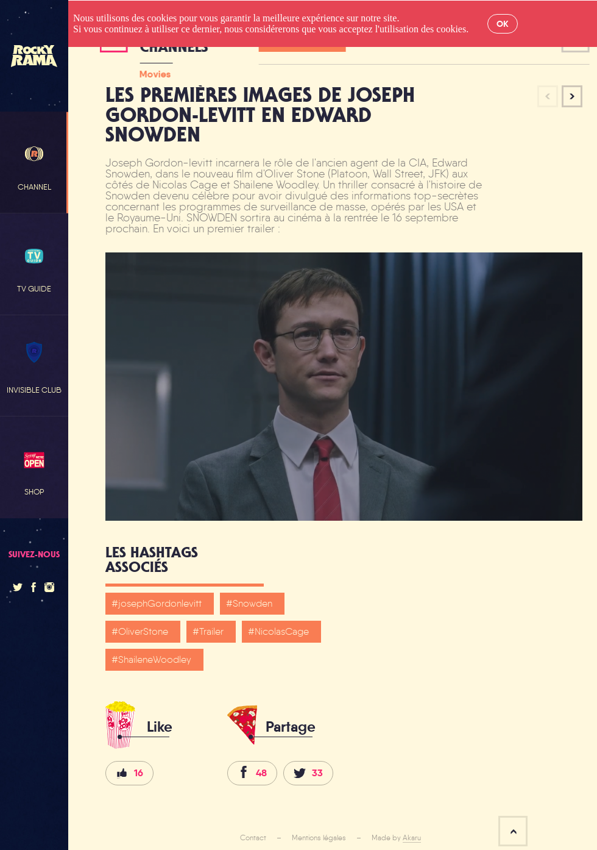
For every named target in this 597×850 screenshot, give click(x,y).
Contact (253, 837)
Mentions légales (319, 837)
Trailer (211, 631)
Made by (396, 837)
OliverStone (143, 631)
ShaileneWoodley (154, 659)
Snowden (252, 603)
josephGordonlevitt (160, 603)
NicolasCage (282, 631)
